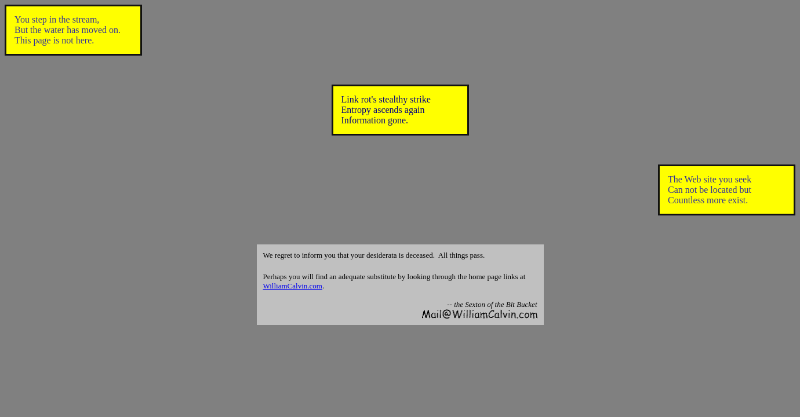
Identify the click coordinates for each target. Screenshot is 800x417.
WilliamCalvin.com (292, 285)
